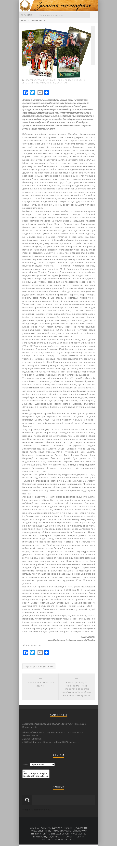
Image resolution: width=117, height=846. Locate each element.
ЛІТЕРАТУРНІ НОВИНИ (33, 82)
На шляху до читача (51, 14)
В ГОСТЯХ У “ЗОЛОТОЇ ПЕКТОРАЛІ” (70, 832)
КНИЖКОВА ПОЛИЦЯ (59, 835)
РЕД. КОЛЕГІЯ (82, 829)
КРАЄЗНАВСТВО (39, 20)
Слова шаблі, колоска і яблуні (40, 684)
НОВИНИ (51, 82)
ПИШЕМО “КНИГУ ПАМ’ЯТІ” (54, 841)
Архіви (25, 764)
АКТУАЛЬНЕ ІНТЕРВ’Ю (41, 832)
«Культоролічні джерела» (39, 666)
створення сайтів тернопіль (37, 811)
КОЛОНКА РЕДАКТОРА (51, 829)
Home (23, 20)
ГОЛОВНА (34, 829)
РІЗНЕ (72, 841)
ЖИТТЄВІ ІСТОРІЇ (38, 835)
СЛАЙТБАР (62, 82)
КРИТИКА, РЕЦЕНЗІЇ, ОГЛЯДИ (58, 80)
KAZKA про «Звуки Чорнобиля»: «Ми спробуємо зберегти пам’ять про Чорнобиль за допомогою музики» (77, 689)
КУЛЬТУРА (79, 80)
